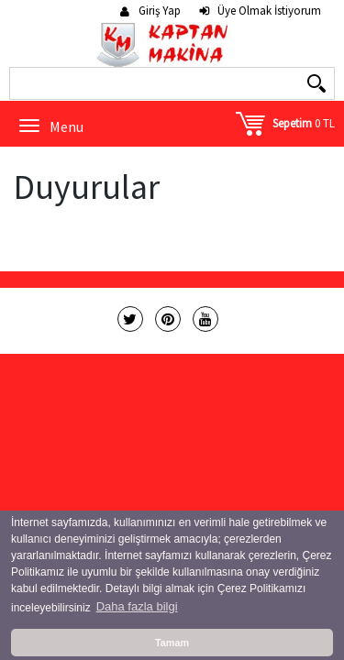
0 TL (303, 123)
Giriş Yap (160, 11)
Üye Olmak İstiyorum (269, 11)
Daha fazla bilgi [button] (137, 606)
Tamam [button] (172, 642)
